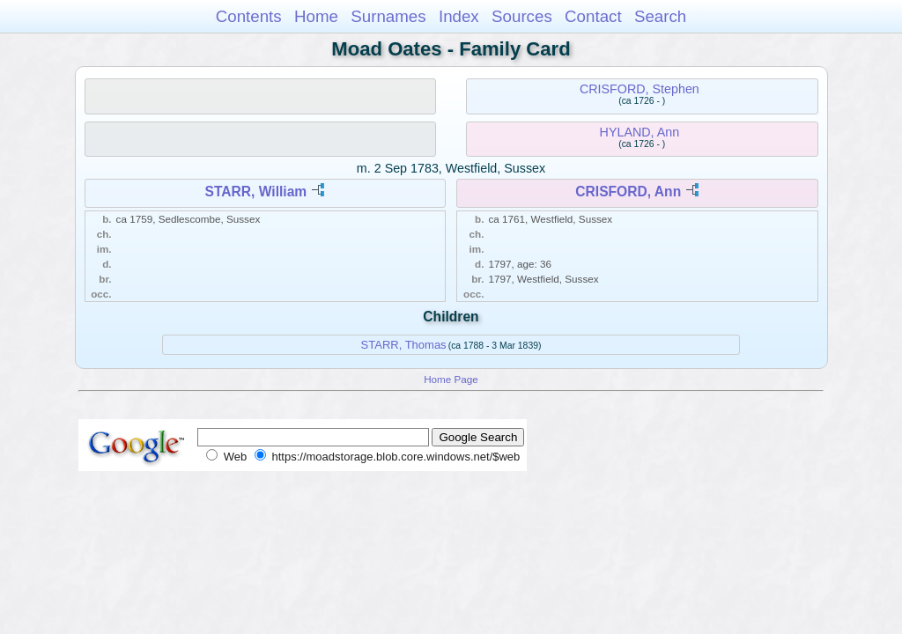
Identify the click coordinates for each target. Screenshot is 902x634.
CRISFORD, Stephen (639, 89)
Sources (522, 16)
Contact (593, 16)
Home (316, 16)
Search (660, 16)
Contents (249, 16)
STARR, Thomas (404, 344)
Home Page (451, 379)
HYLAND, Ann (640, 132)
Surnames (388, 16)
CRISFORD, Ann (628, 191)
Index (459, 16)
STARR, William (256, 191)
